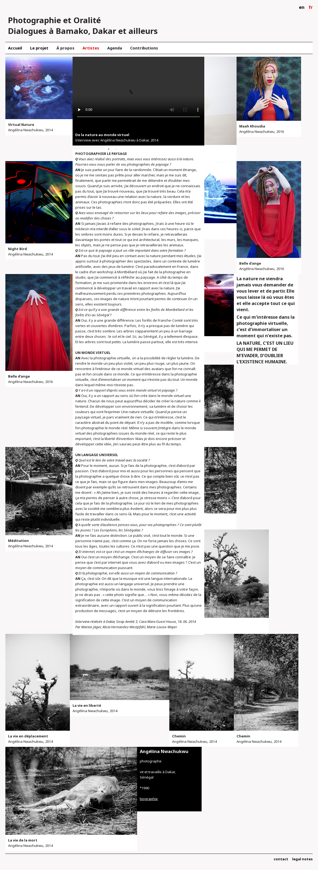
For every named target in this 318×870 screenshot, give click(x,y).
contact (281, 859)
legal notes (302, 859)
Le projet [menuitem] (39, 48)
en (302, 7)
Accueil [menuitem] (15, 48)
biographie (149, 798)
